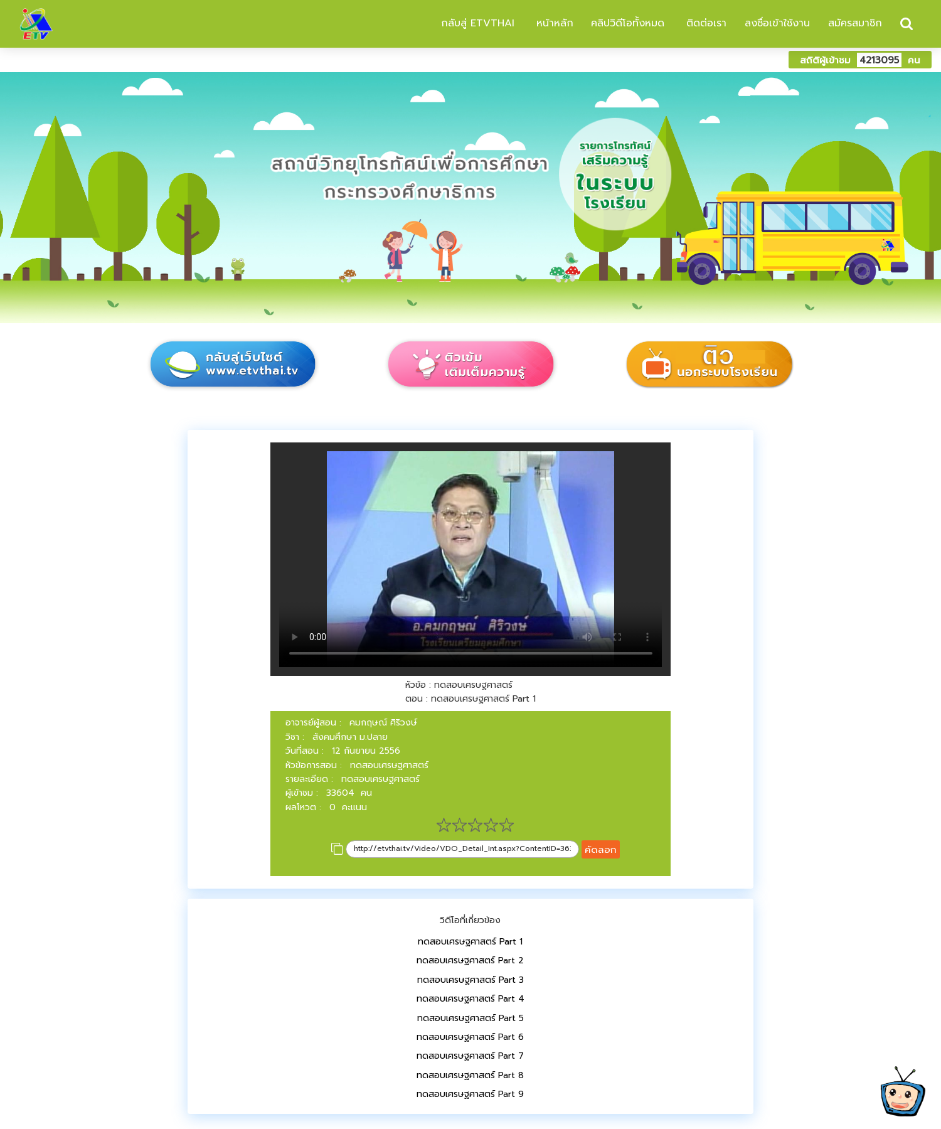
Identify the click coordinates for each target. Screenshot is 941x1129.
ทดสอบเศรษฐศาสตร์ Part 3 (470, 980)
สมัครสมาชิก (855, 23)
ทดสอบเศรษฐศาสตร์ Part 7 (470, 1055)
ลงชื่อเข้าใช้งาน (777, 23)
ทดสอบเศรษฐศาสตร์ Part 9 (470, 1094)
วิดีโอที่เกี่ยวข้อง (470, 920)
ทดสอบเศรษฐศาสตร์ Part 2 (470, 960)
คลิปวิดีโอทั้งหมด (627, 23)
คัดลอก (601, 849)
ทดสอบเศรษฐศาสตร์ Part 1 (470, 941)
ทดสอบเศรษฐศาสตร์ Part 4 (470, 998)
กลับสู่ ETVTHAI (475, 23)
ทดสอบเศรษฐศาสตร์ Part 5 (470, 1018)
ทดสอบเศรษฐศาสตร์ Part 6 (470, 1037)
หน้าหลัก (553, 23)
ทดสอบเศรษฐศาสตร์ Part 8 (470, 1075)
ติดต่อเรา (704, 23)
